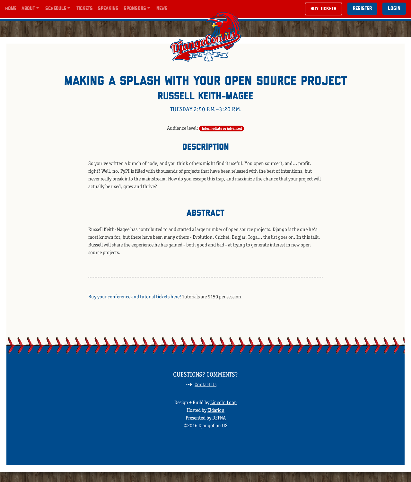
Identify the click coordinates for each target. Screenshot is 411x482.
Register (362, 8)
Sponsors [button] (135, 8)
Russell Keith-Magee (205, 96)
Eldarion (215, 410)
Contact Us (205, 384)
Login (394, 8)
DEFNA (219, 418)
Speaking (108, 8)
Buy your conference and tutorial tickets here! (134, 297)
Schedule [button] (55, 8)
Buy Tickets (323, 9)
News (162, 8)
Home (10, 8)
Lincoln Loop (223, 402)
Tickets (84, 8)
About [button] (28, 8)
